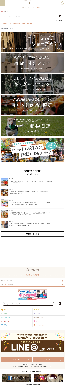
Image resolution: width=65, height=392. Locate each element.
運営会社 (48, 366)
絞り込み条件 (59, 20)
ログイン (48, 359)
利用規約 (42, 366)
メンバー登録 (16, 359)
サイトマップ (34, 364)
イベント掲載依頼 (18, 366)
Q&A (40, 364)
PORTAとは (26, 364)
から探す (6, 281)
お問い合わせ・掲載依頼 (32, 366)
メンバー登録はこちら (38, 7)
